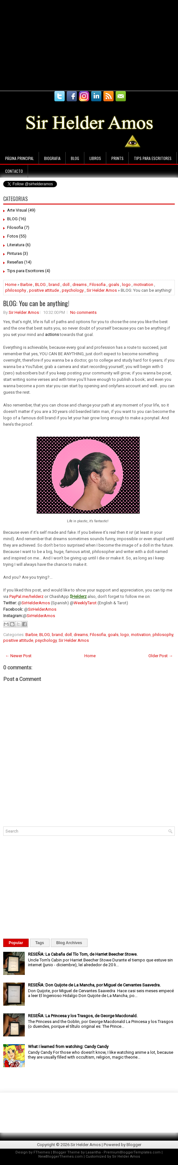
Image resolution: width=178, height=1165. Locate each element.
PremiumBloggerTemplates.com (132, 1152)
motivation (143, 284)
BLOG (12, 218)
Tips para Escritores (153, 158)
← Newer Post (18, 655)
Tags (39, 943)
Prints (117, 158)
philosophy (15, 290)
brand (54, 284)
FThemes (41, 1152)
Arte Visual (17, 210)
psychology (73, 290)
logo (126, 284)
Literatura (15, 244)
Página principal (19, 158)
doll (66, 284)
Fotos (12, 236)
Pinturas (14, 253)
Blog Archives (69, 943)
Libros (95, 158)
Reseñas (15, 262)
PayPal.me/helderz (26, 596)
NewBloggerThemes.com (60, 1156)
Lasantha (93, 1152)
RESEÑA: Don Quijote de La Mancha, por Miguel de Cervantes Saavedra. (94, 985)
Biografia (52, 158)
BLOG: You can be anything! (36, 303)
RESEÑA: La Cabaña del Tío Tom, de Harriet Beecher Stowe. (82, 954)
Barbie (26, 284)
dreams (79, 284)
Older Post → (160, 655)
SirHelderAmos (36, 602)
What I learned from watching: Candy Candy (68, 1046)
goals (113, 284)
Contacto (14, 171)
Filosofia (15, 227)
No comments (83, 312)
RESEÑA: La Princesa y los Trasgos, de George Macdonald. (82, 1015)
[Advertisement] (75, 45)
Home (10, 284)
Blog (75, 158)
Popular (16, 943)
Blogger (133, 1144)
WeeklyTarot (85, 602)
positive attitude (44, 290)
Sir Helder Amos (102, 290)
